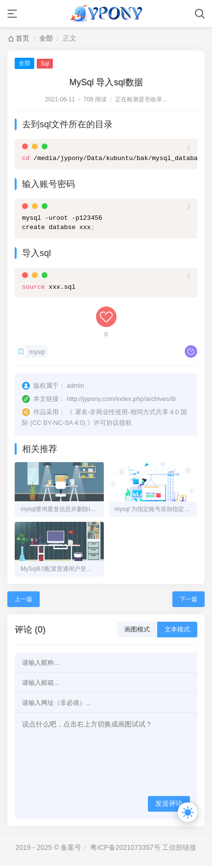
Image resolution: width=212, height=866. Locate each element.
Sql (45, 63)
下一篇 (188, 599)
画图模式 (137, 629)
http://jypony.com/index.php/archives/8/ (121, 398)
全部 (46, 38)
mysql (37, 352)
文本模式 (177, 629)
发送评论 (169, 803)
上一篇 (23, 599)
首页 (22, 38)
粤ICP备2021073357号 (125, 847)
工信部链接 (179, 847)
